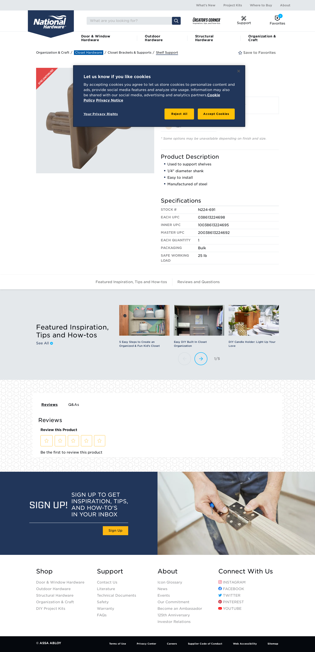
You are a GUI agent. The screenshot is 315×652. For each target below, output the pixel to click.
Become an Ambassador (180, 608)
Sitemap (273, 643)
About (285, 5)
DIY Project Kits (50, 608)
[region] (159, 96)
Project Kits (232, 5)
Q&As (73, 405)
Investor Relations (174, 622)
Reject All (179, 114)
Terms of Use (117, 643)
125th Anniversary (174, 615)
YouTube (230, 608)
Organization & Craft (262, 38)
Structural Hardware (204, 38)
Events (164, 595)
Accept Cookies (216, 114)
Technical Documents (116, 595)
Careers (172, 643)
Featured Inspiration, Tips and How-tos (131, 282)
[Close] (238, 71)
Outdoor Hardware (154, 38)
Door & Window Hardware (95, 38)
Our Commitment (173, 602)
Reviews (49, 405)
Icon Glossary (170, 582)
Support (110, 571)
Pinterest (231, 602)
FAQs (102, 615)
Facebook (231, 589)
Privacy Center (146, 643)
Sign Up (115, 531)
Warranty (105, 608)
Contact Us (107, 582)
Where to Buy (261, 5)
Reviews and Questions (198, 282)
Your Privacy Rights (101, 114)
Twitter (229, 595)
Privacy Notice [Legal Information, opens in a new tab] (109, 100)
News (162, 589)
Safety (103, 602)
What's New (205, 5)
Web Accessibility (245, 643)
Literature (106, 589)
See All (44, 343)
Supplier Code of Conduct (205, 643)
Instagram (232, 582)
